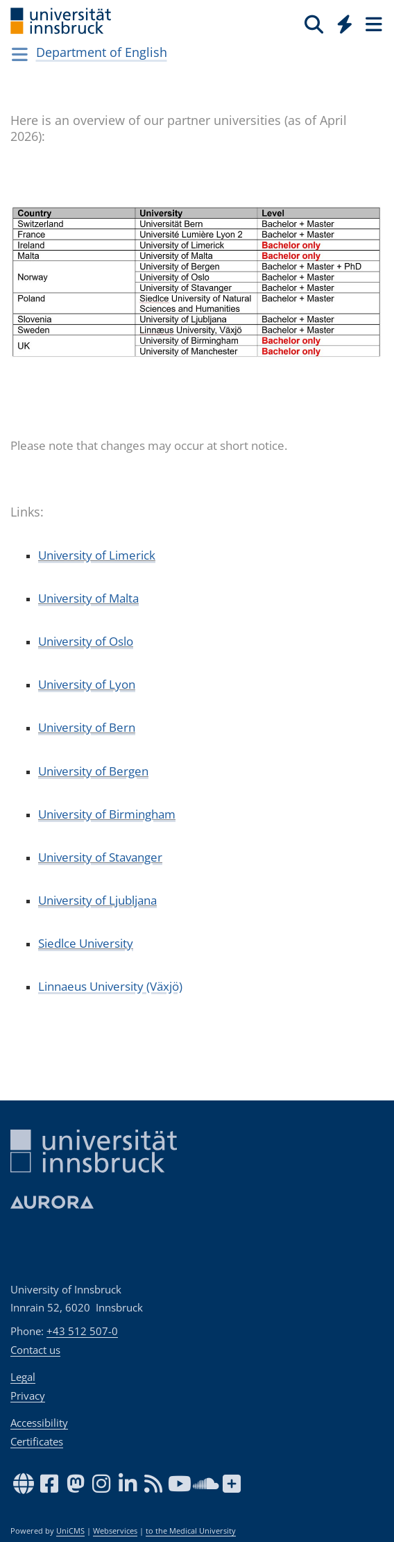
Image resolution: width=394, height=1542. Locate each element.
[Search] (313, 23)
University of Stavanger (100, 857)
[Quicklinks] (345, 23)
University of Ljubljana (97, 900)
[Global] (341, 21)
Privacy (27, 1395)
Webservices (115, 1531)
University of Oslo (85, 641)
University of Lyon (86, 684)
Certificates (36, 1441)
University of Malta (88, 598)
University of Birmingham (106, 814)
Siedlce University (85, 943)
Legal (22, 1377)
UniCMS (70, 1531)
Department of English (101, 52)
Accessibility (39, 1423)
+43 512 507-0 (82, 1331)
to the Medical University (191, 1531)
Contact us (35, 1350)
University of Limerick (96, 555)
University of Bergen (93, 771)
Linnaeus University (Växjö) (110, 986)
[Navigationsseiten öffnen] (20, 54)
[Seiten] (372, 23)
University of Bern (86, 727)
